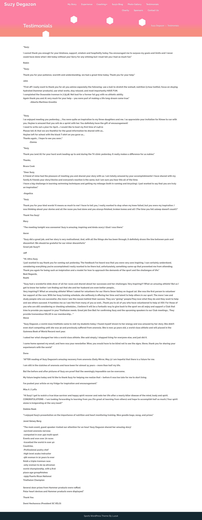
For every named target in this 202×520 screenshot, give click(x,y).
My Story (72, 4)
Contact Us (153, 10)
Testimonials (152, 4)
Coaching (101, 4)
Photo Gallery (134, 4)
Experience (86, 4)
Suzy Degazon (20, 4)
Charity (125, 10)
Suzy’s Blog (117, 4)
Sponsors (138, 10)
